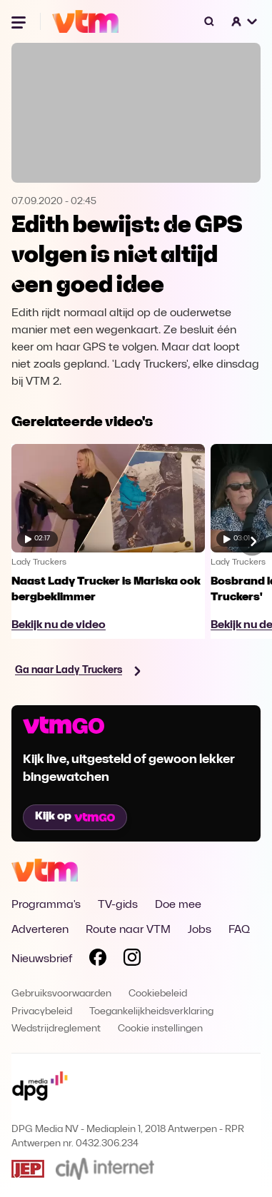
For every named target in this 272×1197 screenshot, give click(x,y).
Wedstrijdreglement (56, 1029)
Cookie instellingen (160, 1029)
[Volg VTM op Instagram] (132, 960)
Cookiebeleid (158, 994)
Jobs (199, 930)
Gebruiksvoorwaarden (61, 994)
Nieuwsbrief (41, 959)
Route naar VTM (128, 930)
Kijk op (75, 816)
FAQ (239, 930)
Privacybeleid (41, 1011)
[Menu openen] (20, 21)
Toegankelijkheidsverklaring (151, 1011)
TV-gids (118, 905)
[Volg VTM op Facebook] (97, 960)
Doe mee (178, 905)
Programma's (46, 905)
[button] (245, 21)
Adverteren (40, 930)
